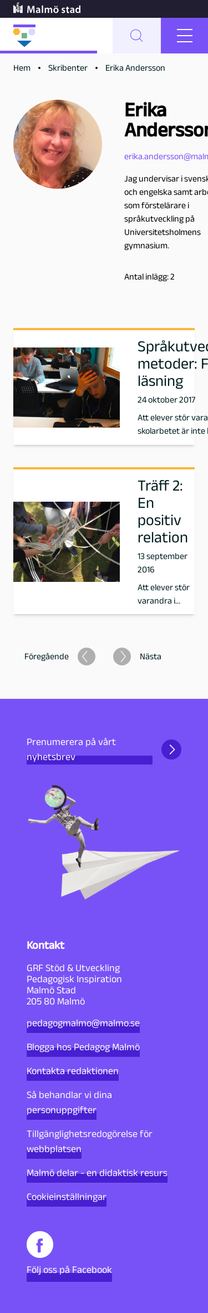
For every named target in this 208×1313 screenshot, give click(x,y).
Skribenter (68, 67)
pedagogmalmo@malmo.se (83, 1022)
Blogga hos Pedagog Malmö (83, 1046)
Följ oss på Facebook (69, 1253)
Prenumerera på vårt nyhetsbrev (104, 749)
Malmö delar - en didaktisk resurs (97, 1172)
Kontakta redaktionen (73, 1070)
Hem (22, 67)
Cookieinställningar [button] (66, 1196)
